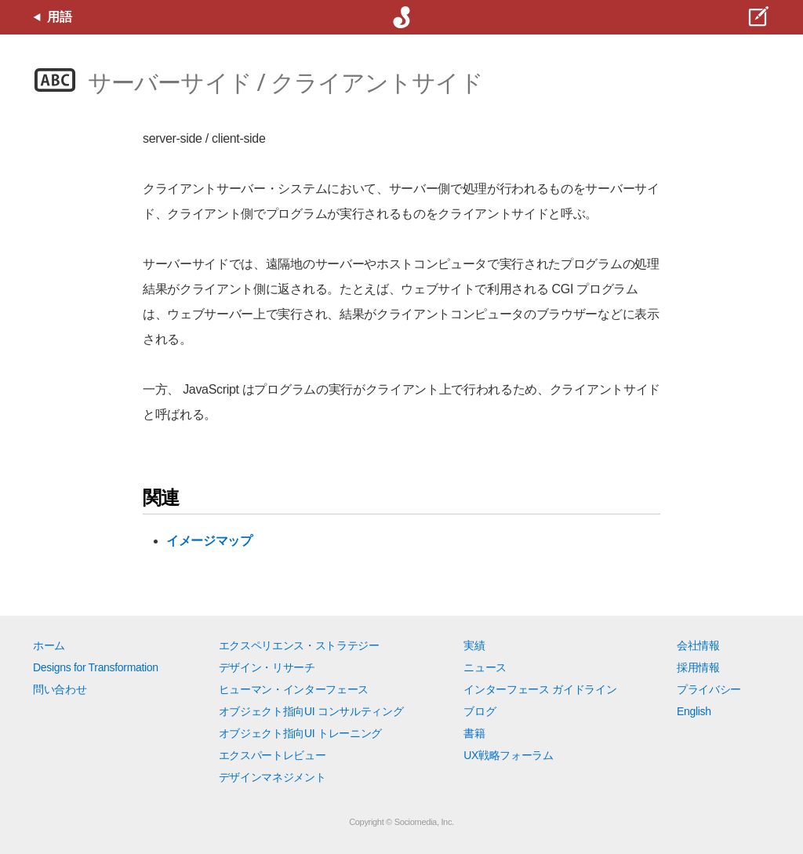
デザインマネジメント (272, 777)
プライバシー (709, 689)
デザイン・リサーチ (267, 667)
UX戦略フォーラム (508, 755)
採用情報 (698, 667)
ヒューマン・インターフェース (294, 689)
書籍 (474, 733)
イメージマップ (209, 540)
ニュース (485, 667)
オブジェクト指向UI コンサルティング (311, 711)
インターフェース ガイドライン (539, 689)
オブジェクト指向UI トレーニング (300, 733)
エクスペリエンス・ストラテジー (299, 645)
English (694, 711)
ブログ (479, 711)
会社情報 (698, 645)
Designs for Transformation (95, 667)
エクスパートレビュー (272, 755)
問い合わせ (59, 689)
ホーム (49, 645)
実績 (474, 645)
